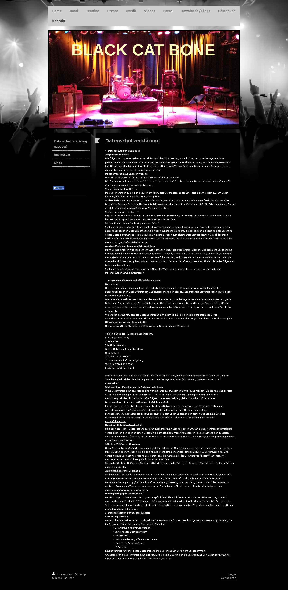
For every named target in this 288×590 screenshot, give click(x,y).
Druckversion (63, 574)
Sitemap (80, 574)
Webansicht (228, 578)
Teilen (59, 188)
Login (232, 574)
